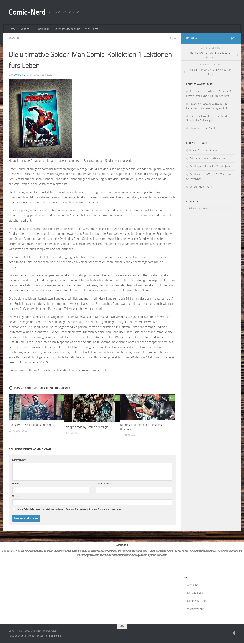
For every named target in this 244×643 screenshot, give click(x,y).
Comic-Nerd (27, 12)
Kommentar (19, 459)
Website (16, 496)
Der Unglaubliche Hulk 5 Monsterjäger (210, 166)
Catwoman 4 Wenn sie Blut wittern (208, 158)
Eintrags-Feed (195, 592)
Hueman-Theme (53, 635)
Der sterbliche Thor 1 (200, 186)
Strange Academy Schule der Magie (86, 427)
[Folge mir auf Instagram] (233, 38)
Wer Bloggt (91, 28)
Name (16, 483)
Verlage (24, 28)
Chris (192, 116)
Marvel (14, 38)
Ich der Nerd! (208, 128)
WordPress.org (195, 608)
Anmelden (193, 584)
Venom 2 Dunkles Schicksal (204, 150)
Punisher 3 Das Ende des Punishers (31, 425)
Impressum (43, 28)
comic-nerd (21, 74)
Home (12, 28)
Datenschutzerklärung (67, 28)
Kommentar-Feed (197, 600)
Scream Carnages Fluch (215, 108)
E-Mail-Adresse (105, 483)
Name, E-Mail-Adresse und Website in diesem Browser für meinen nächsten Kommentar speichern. (68, 509)
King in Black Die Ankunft (215, 95)
